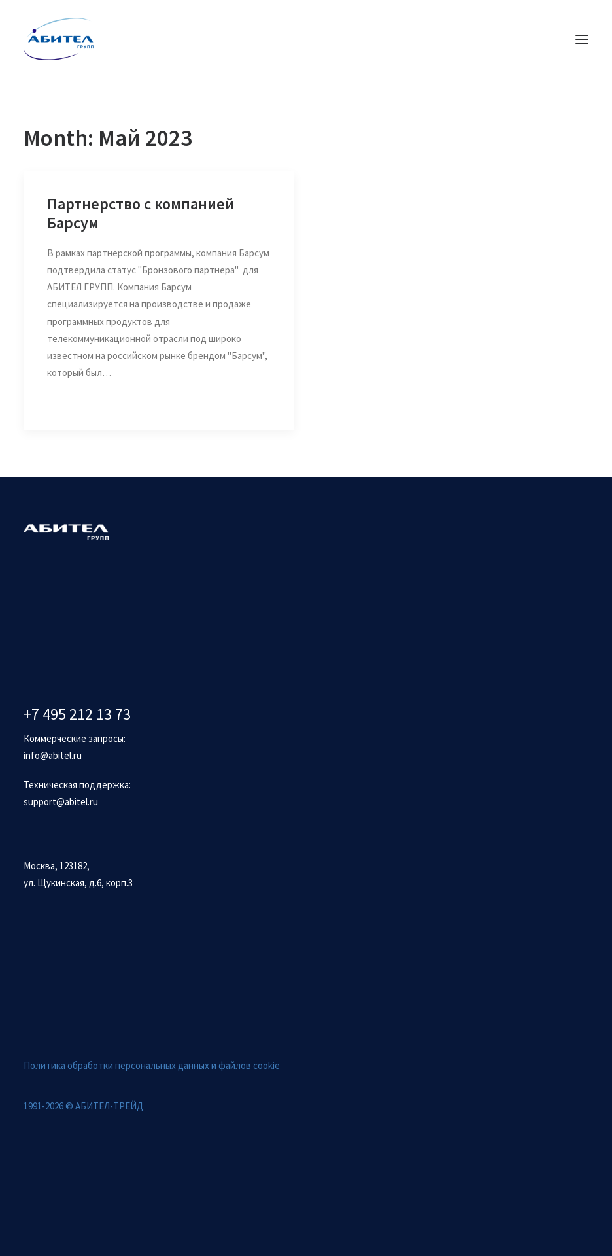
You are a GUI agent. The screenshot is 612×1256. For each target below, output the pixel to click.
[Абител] (59, 39)
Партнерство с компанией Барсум (140, 213)
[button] (582, 39)
